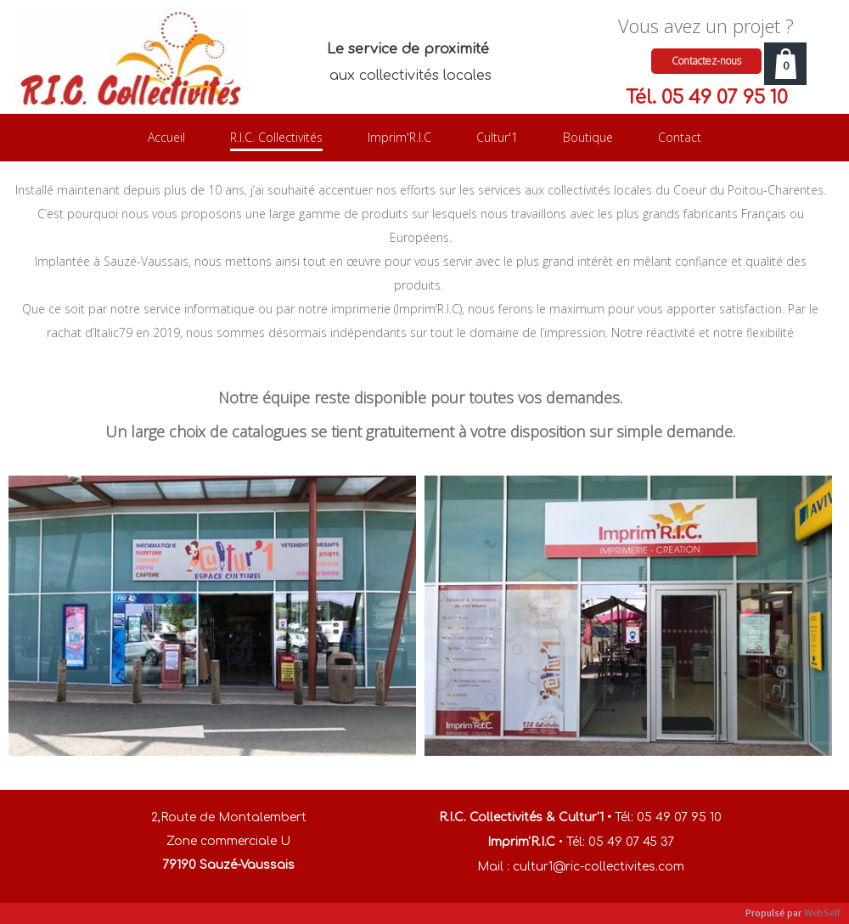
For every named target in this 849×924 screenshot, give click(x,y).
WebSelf (822, 913)
